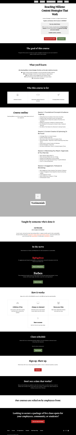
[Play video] (38, 196)
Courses (48, 1)
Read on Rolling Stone (38, 266)
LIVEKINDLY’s (47, 236)
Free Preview (61, 38)
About (43, 1)
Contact (41, 428)
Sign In (67, 1)
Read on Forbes (38, 282)
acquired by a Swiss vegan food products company (38, 234)
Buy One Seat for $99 (50, 38)
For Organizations (55, 1)
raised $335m (34, 236)
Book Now (38, 369)
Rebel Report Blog (34, 428)
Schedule (62, 1)
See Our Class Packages (38, 420)
